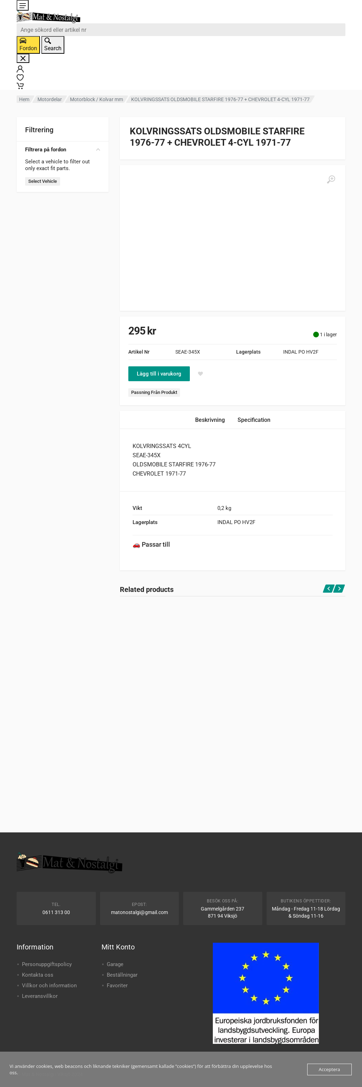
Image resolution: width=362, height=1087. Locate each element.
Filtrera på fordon (62, 149)
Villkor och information (49, 985)
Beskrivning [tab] (210, 420)
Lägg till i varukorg (159, 374)
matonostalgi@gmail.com (139, 912)
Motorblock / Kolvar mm (96, 99)
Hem (24, 99)
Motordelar (49, 99)
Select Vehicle (42, 181)
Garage (115, 964)
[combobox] (181, 29)
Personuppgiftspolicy (47, 964)
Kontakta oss (37, 975)
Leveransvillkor (40, 996)
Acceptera (329, 1069)
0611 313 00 (56, 912)
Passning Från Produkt (154, 392)
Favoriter (117, 985)
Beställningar (122, 975)
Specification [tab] (254, 420)
